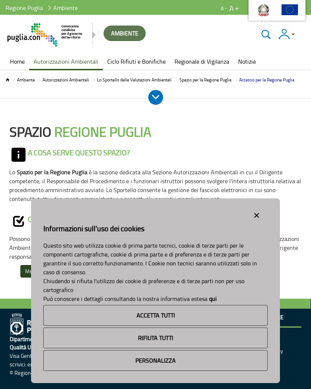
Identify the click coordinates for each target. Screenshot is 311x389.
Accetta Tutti (155, 315)
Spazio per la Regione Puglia (205, 80)
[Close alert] (256, 214)
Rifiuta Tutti (155, 338)
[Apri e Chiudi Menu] (155, 97)
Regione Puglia (24, 8)
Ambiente (26, 80)
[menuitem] (17, 62)
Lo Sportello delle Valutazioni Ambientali (134, 80)
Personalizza (155, 360)
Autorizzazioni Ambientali (66, 80)
